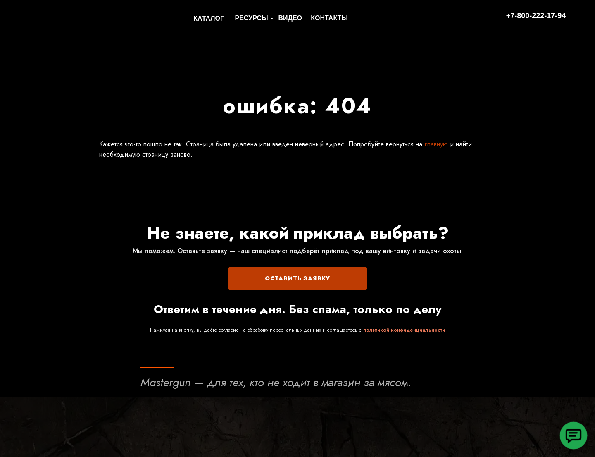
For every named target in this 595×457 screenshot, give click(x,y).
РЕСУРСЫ (251, 18)
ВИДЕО (290, 18)
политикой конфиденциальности (404, 330)
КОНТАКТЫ (329, 18)
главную (435, 144)
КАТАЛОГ (208, 18)
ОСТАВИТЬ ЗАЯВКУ (297, 278)
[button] (573, 435)
